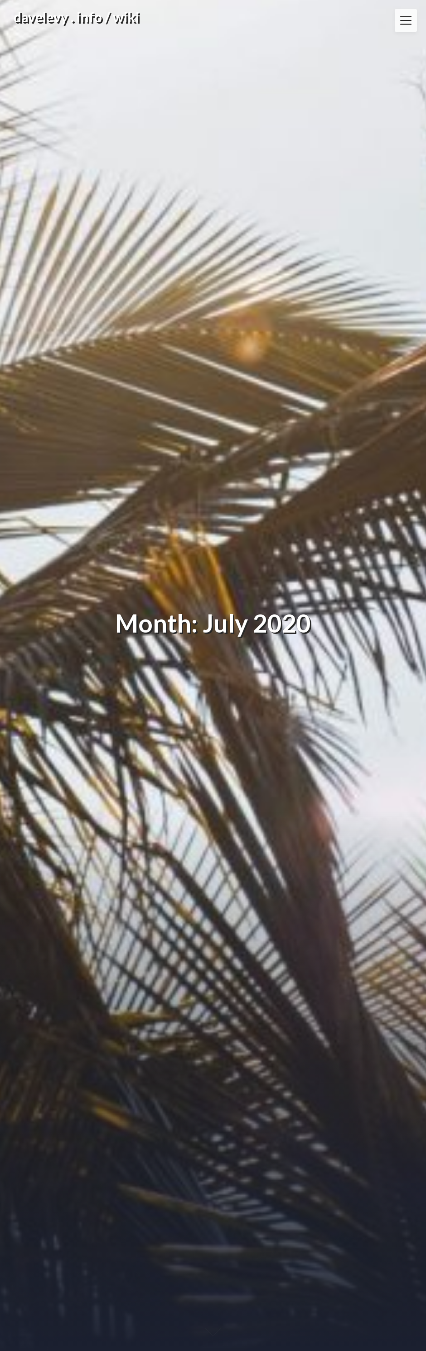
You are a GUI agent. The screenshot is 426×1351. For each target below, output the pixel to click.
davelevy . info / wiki (77, 17)
